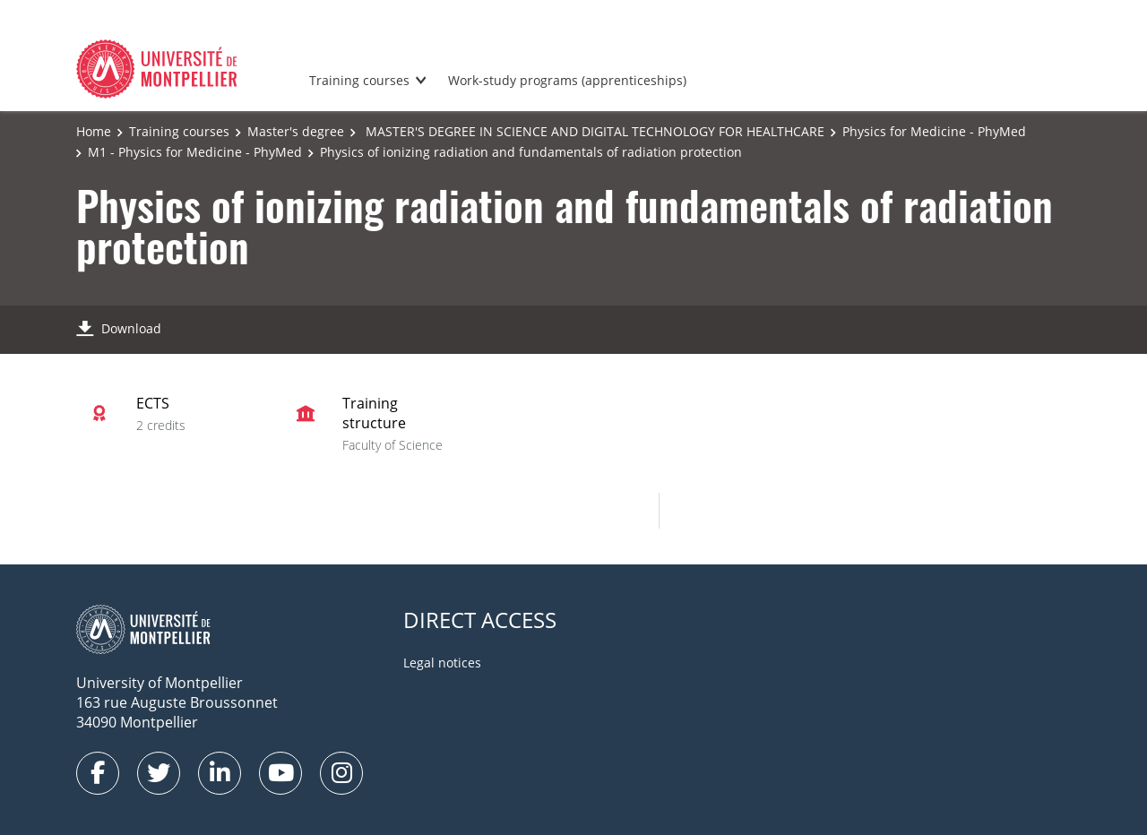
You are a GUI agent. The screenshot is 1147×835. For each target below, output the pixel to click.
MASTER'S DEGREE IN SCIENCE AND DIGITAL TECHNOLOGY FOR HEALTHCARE (593, 131)
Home (93, 131)
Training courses (359, 80)
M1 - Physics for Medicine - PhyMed (195, 151)
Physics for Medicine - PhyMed (934, 131)
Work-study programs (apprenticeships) (567, 80)
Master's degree (295, 131)
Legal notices (442, 662)
